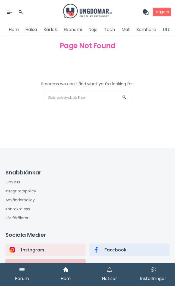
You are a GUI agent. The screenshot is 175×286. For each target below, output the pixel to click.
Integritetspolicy (20, 191)
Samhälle (146, 29)
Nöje (93, 29)
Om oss (12, 182)
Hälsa (31, 29)
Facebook (115, 250)
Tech (109, 29)
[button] (124, 97)
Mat (125, 29)
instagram (32, 250)
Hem (14, 29)
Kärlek (50, 29)
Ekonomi (73, 29)
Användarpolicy (20, 200)
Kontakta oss (17, 209)
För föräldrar (17, 218)
